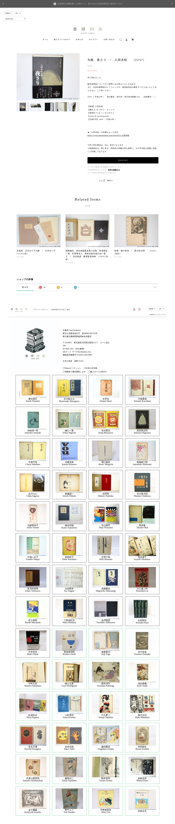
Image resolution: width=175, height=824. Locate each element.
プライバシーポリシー (41, 309)
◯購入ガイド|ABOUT (97, 372)
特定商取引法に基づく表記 (60, 309)
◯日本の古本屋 (90, 368)
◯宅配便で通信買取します (74, 372)
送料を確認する (114, 170)
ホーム (45, 39)
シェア (102, 181)
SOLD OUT (123, 160)
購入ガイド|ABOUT (62, 39)
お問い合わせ (109, 39)
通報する (110, 180)
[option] (48, 76)
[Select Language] (15, 19)
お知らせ (79, 39)
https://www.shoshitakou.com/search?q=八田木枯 (108, 135)
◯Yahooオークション (72, 368)
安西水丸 (142, 811)
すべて (25, 287)
